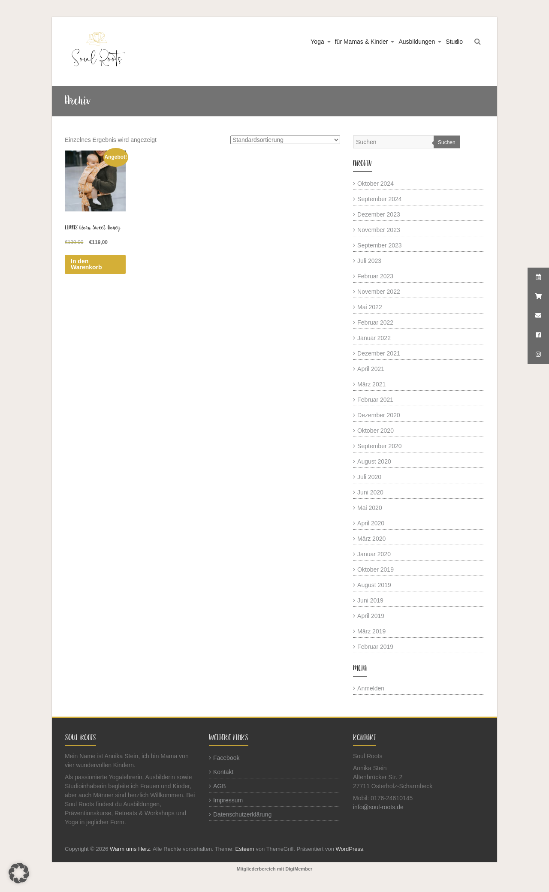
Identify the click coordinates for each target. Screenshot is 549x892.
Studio (454, 41)
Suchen (446, 142)
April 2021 (370, 368)
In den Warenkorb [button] (86, 264)
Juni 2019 (370, 600)
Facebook (226, 757)
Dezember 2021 (378, 353)
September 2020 (379, 446)
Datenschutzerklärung (242, 814)
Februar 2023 (375, 276)
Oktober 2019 (375, 569)
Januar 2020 (374, 554)
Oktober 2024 (375, 183)
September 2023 (379, 245)
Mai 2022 (369, 307)
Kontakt (223, 771)
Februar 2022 (375, 322)
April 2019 (370, 615)
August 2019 (374, 585)
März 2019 (371, 631)
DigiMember (298, 868)
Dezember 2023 (378, 214)
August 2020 (374, 461)
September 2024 (379, 199)
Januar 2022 (374, 337)
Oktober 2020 (375, 430)
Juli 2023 (369, 260)
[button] (19, 873)
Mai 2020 (369, 507)
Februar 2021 (375, 399)
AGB (219, 786)
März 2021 (371, 384)
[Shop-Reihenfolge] (285, 140)
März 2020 (371, 538)
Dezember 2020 (378, 415)
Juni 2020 (370, 492)
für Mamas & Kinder (361, 41)
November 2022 (378, 291)
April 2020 (370, 523)
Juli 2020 (369, 476)
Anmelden (370, 688)
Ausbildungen (416, 41)
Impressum (228, 800)
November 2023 (378, 229)
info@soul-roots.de (378, 807)
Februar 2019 (375, 646)
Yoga (317, 41)
